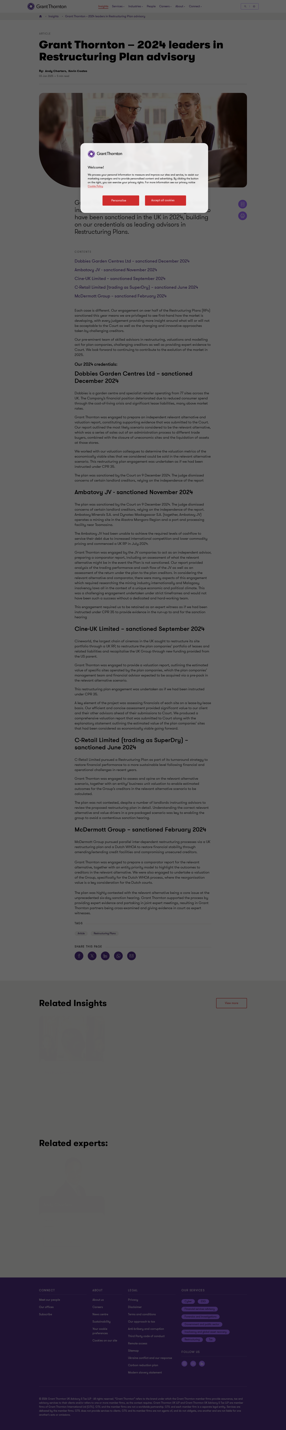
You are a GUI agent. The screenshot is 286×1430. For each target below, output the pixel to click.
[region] (144, 178)
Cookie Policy (95, 186)
